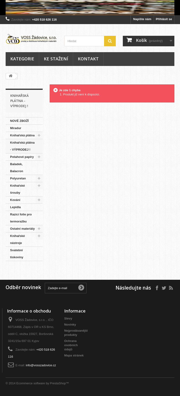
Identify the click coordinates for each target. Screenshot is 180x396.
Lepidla (15, 207)
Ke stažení (56, 59)
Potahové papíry (22, 157)
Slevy (68, 318)
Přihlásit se (164, 19)
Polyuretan (18, 178)
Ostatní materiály (22, 228)
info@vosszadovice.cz (41, 365)
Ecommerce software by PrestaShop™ (42, 383)
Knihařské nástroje (17, 239)
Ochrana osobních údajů (71, 345)
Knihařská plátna (22, 135)
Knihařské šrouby (17, 189)
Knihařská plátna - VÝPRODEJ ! (22, 146)
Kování (15, 200)
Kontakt (88, 59)
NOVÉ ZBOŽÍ (19, 121)
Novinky (70, 324)
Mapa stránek (74, 355)
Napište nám (142, 19)
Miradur (15, 128)
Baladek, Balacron (16, 167)
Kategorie (22, 59)
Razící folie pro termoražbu (21, 218)
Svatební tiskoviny (16, 253)
